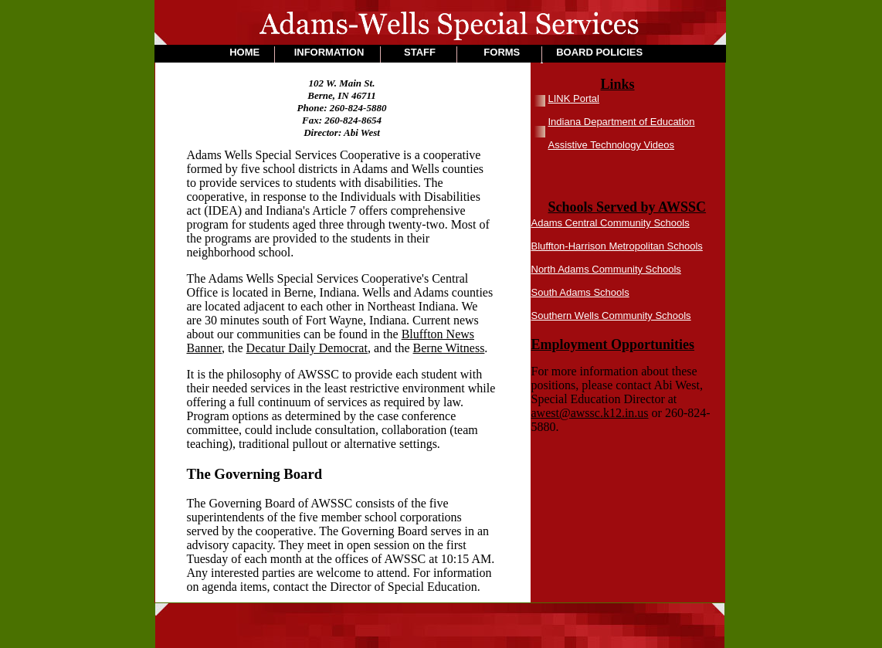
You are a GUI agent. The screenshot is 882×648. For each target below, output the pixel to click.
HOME (244, 52)
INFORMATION (329, 52)
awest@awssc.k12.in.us (590, 412)
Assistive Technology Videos (611, 145)
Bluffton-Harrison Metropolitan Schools (617, 246)
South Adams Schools (580, 292)
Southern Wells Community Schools (611, 315)
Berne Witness (449, 348)
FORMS (501, 52)
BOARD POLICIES (599, 52)
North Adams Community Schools (606, 269)
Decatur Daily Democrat (307, 348)
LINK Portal (573, 98)
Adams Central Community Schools (610, 223)
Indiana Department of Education (621, 121)
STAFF (420, 52)
